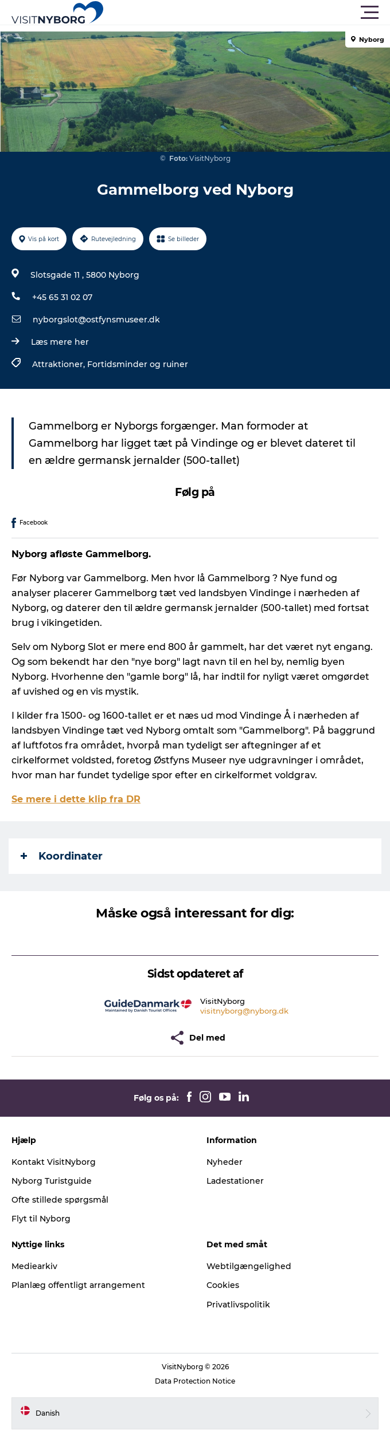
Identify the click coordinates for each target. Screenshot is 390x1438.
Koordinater (62, 856)
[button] (247, 12)
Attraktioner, (59, 364)
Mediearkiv (34, 1266)
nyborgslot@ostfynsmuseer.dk (96, 319)
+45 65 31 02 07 (62, 297)
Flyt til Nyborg (41, 1219)
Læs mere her (60, 342)
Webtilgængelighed (248, 1266)
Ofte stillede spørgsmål (59, 1200)
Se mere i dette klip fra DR (76, 799)
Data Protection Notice (195, 1381)
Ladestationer (235, 1181)
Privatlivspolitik (238, 1304)
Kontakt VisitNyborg (53, 1162)
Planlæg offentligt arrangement (78, 1285)
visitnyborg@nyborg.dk (244, 1010)
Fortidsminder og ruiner (137, 364)
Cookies (222, 1285)
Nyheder (224, 1162)
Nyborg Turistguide (51, 1181)
